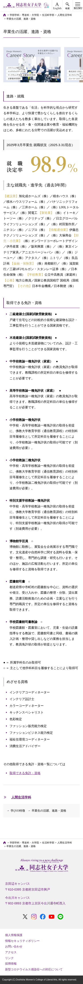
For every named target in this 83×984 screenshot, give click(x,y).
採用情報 (11, 963)
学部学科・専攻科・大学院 (24, 15)
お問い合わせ (13, 946)
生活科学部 (48, 15)
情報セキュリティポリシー (22, 941)
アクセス (11, 952)
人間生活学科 (64, 15)
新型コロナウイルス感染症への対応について (34, 969)
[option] (32, 64)
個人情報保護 (13, 935)
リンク (9, 958)
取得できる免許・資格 (25, 773)
